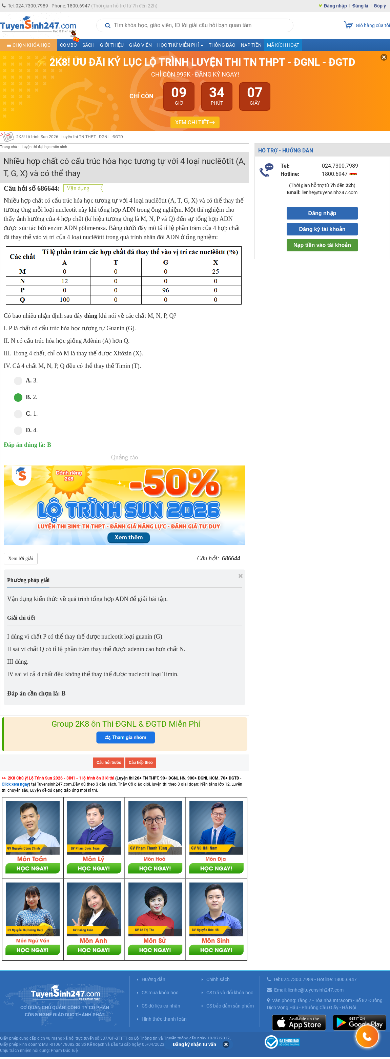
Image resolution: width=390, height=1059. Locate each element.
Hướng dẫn (153, 979)
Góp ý (380, 5)
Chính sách (218, 979)
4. (26, 430)
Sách (88, 45)
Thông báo (222, 45)
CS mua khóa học (160, 992)
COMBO (70, 43)
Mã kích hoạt (283, 45)
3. (26, 380)
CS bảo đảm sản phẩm (230, 1006)
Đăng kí (360, 5)
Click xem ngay (15, 784)
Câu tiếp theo (141, 762)
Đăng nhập (335, 5)
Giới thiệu (112, 45)
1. (26, 413)
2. (26, 397)
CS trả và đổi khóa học (229, 992)
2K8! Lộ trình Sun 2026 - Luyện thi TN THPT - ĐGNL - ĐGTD (69, 136)
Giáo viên (140, 45)
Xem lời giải (20, 558)
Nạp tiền (251, 45)
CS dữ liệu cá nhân (161, 1006)
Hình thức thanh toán (164, 1019)
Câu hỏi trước (109, 762)
